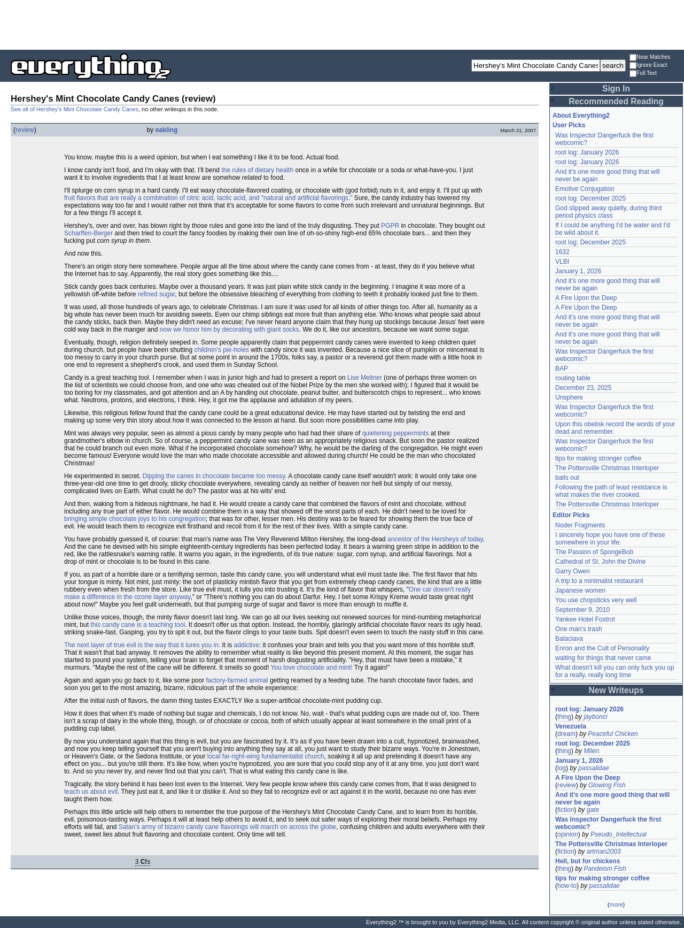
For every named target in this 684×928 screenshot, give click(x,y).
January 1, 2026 (578, 271)
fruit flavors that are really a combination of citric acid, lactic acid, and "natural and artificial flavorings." (208, 198)
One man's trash (578, 629)
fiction (565, 810)
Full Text (643, 73)
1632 (562, 252)
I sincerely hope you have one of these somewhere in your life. (610, 538)
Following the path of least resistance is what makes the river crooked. (611, 491)
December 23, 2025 (583, 388)
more (616, 904)
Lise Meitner (364, 377)
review (24, 130)
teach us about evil (91, 791)
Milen (591, 751)
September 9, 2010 (582, 609)
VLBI (562, 261)
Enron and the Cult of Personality (602, 648)
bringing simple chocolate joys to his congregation (135, 519)
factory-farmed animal (237, 680)
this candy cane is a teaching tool (137, 624)
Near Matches (649, 57)
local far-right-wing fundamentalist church (265, 756)
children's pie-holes (222, 350)
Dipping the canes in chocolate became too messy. (215, 476)
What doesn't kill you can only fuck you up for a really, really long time (614, 671)
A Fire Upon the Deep (586, 298)
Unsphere (569, 397)
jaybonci (595, 716)
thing (564, 716)
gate (593, 810)
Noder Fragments (580, 525)
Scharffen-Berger (88, 233)
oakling (166, 130)
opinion (567, 834)
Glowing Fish (606, 785)
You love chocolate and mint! (312, 667)
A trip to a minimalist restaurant (599, 581)
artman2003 (604, 851)
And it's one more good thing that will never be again (612, 798)
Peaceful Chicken (613, 734)
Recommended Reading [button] (616, 101)
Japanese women (580, 590)
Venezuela (570, 726)
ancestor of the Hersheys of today (435, 539)
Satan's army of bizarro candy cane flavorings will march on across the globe (227, 827)
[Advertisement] (342, 24)
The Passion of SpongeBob (594, 552)
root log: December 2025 (590, 198)
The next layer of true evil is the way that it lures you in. (142, 645)
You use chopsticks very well (595, 600)
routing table (572, 378)
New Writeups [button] (616, 690)
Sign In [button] (616, 88)
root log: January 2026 (587, 152)
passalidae (593, 768)
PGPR (390, 225)
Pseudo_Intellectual (618, 834)
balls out (567, 477)
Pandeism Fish (605, 868)
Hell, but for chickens (587, 861)
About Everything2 (581, 115)
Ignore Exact (648, 65)
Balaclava (569, 638)
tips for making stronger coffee (598, 458)
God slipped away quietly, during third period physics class (608, 211)
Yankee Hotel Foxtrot (585, 619)
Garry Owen (572, 571)
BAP (561, 368)
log (561, 768)
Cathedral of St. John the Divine (600, 561)
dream (566, 734)
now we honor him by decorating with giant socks (229, 329)
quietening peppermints (395, 433)
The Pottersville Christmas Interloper (607, 468)
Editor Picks (571, 515)
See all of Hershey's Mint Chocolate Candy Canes (74, 109)
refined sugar (156, 294)
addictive (246, 645)
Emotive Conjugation (585, 189)
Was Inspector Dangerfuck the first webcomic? (608, 823)
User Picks (569, 125)
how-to (567, 885)
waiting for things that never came (603, 658)
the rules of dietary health (257, 170)
